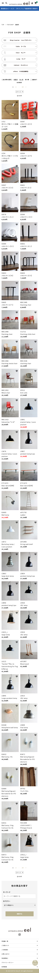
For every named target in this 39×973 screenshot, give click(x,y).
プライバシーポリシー (8, 962)
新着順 (16, 79)
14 (22, 87)
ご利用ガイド (5, 945)
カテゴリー (6, 901)
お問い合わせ (5, 954)
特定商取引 (5, 958)
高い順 (21, 79)
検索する (19, 914)
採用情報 (4, 967)
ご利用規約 (5, 950)
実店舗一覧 (5, 941)
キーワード (6, 892)
